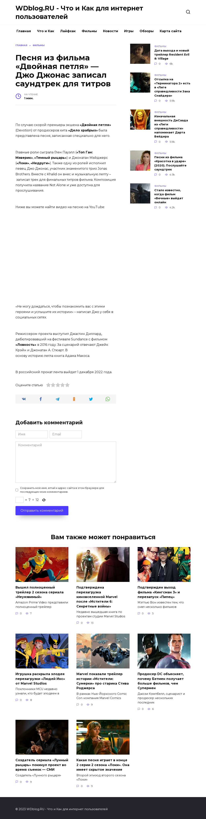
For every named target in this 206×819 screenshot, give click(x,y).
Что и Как (45, 31)
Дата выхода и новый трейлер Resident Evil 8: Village (171, 54)
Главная (23, 31)
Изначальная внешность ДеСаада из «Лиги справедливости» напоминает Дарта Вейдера (171, 126)
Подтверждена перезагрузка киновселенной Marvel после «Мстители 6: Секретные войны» (96, 596)
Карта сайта (170, 31)
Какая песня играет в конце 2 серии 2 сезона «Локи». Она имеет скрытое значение (102, 762)
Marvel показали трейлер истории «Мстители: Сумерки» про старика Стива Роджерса (102, 679)
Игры (129, 31)
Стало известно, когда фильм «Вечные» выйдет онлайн (168, 196)
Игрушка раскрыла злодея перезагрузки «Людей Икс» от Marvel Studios (40, 677)
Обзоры (147, 31)
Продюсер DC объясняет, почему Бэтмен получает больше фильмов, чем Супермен (161, 679)
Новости (110, 31)
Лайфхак (68, 31)
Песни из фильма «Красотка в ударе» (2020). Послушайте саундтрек (170, 163)
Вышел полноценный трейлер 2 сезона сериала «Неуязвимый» (39, 591)
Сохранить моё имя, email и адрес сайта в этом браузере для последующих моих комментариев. (62, 489)
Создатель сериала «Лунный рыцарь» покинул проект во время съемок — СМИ (41, 762)
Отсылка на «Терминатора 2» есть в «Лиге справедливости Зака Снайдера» (172, 87)
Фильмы (89, 31)
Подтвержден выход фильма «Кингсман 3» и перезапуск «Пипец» (159, 591)
